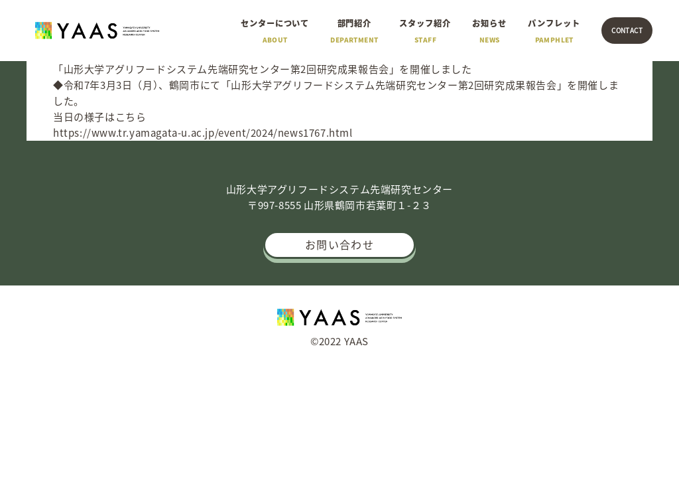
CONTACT (627, 30)
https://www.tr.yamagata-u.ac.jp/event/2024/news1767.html (203, 132)
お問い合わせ (339, 244)
